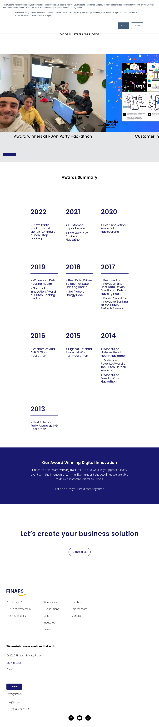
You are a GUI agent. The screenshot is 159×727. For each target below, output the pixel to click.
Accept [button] (124, 26)
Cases (47, 629)
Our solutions (51, 609)
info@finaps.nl (14, 702)
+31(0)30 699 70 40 (17, 709)
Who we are (50, 602)
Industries (49, 622)
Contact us (80, 552)
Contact (76, 616)
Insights (76, 602)
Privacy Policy (33, 655)
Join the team (79, 609)
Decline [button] (137, 26)
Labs (46, 616)
